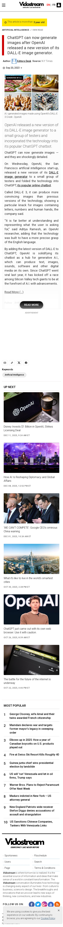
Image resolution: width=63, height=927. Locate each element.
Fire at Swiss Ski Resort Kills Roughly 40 (34, 754)
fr (53, 5)
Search (38, 861)
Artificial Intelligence (14, 375)
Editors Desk (24, 61)
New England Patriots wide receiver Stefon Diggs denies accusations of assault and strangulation (32, 810)
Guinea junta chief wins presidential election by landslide (31, 764)
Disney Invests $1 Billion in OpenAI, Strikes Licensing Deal (28, 428)
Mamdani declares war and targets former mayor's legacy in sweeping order (31, 729)
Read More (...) (14, 292)
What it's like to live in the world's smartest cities (28, 580)
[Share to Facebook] (26, 362)
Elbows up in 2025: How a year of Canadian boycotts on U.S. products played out (32, 743)
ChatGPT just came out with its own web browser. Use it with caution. (27, 630)
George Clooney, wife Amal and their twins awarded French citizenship (32, 715)
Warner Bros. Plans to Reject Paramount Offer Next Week (34, 786)
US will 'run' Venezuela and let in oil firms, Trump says (31, 775)
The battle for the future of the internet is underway (27, 681)
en (48, 5)
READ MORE (31, 304)
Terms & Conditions (44, 868)
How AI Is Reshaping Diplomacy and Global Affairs (29, 479)
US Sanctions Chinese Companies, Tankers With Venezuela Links (31, 823)
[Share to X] (19, 362)
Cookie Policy (48, 918)
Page (7, 868)
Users (8, 861)
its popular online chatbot (34, 185)
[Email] (5, 362)
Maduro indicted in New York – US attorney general (30, 797)
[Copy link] (12, 362)
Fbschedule (40, 855)
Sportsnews (11, 855)
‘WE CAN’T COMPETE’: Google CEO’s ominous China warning (30, 529)
